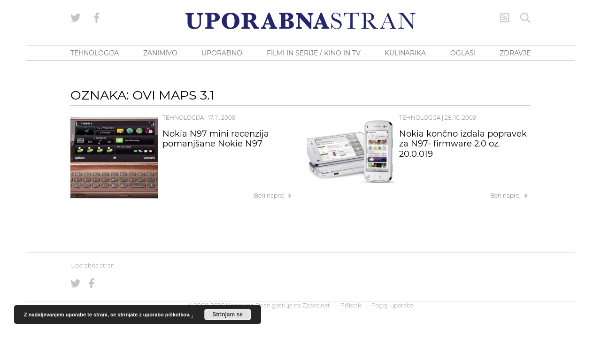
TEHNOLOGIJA (94, 53)
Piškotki (351, 305)
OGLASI (463, 53)
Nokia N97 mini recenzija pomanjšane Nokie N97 (215, 139)
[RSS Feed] (505, 18)
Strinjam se (227, 314)
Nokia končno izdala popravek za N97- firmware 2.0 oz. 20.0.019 (463, 144)
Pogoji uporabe (392, 305)
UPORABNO (221, 53)
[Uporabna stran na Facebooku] (97, 18)
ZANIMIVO (160, 53)
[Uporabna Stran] (300, 21)
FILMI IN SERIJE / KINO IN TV (314, 53)
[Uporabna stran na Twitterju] (75, 18)
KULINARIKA (405, 53)
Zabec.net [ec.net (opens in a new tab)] (316, 305)
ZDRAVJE (515, 53)
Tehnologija (183, 117)
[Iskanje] (525, 18)
